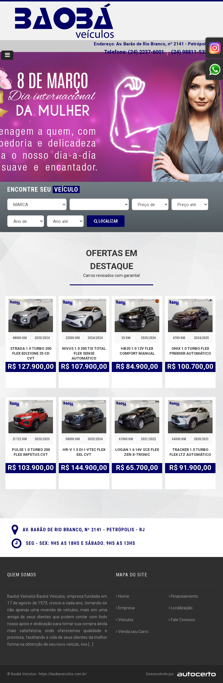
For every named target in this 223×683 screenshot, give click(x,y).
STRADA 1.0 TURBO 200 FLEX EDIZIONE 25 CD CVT (30, 353)
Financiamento (183, 596)
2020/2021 (201, 439)
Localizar (106, 221)
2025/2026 (148, 338)
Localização (181, 608)
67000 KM (126, 439)
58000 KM (72, 439)
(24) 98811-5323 (191, 52)
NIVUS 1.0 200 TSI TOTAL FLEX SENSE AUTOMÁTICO (84, 353)
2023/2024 (42, 338)
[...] (90, 644)
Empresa (125, 608)
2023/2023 (42, 439)
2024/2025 (201, 338)
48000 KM (19, 338)
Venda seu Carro (132, 631)
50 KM (125, 338)
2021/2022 (148, 439)
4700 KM (179, 338)
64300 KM (179, 439)
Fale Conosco (182, 619)
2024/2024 (95, 338)
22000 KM (72, 338)
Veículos (125, 619)
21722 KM (19, 439)
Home (122, 596)
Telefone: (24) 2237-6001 (134, 52)
